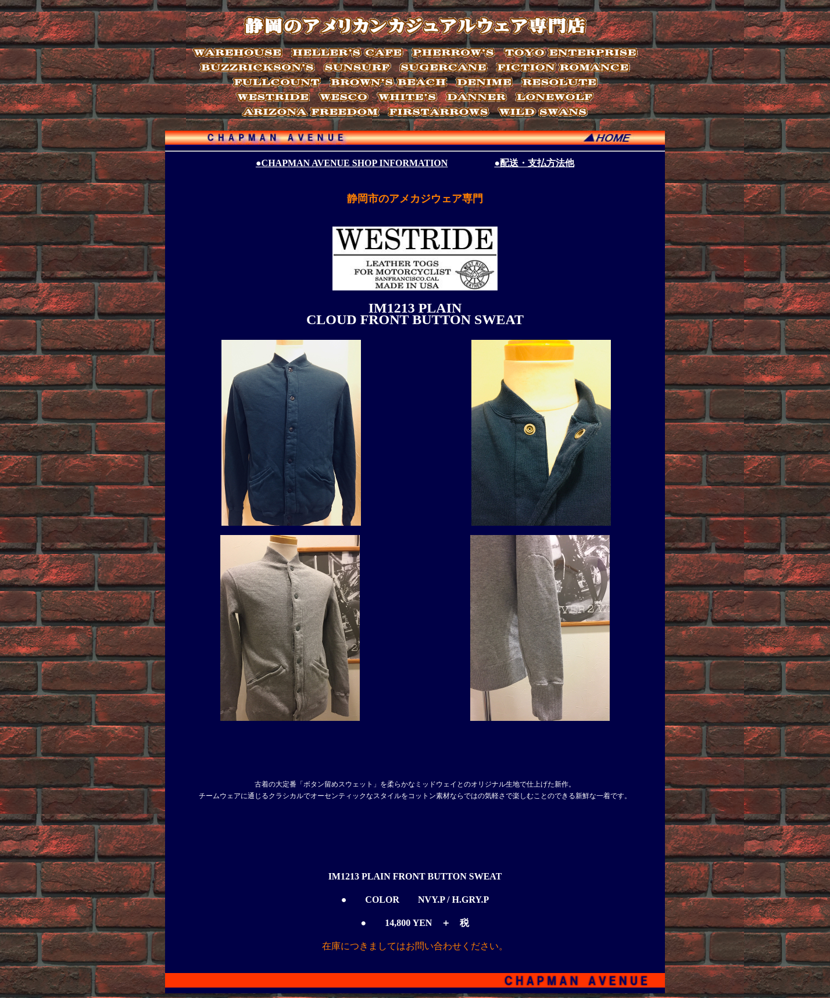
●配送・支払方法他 (534, 163)
